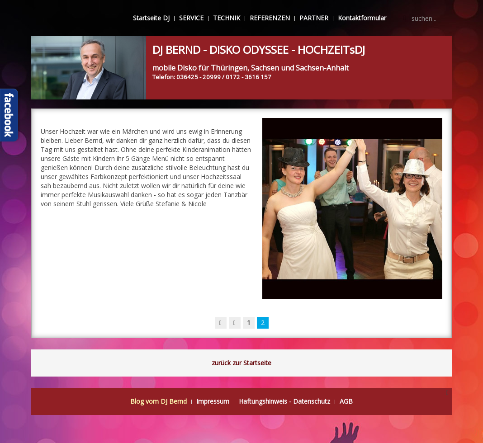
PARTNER (313, 18)
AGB (346, 401)
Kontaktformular (362, 18)
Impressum (212, 401)
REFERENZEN (270, 18)
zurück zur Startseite (241, 362)
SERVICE (191, 18)
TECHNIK (226, 18)
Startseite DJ (151, 18)
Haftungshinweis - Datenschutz (284, 401)
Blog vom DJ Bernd (158, 401)
